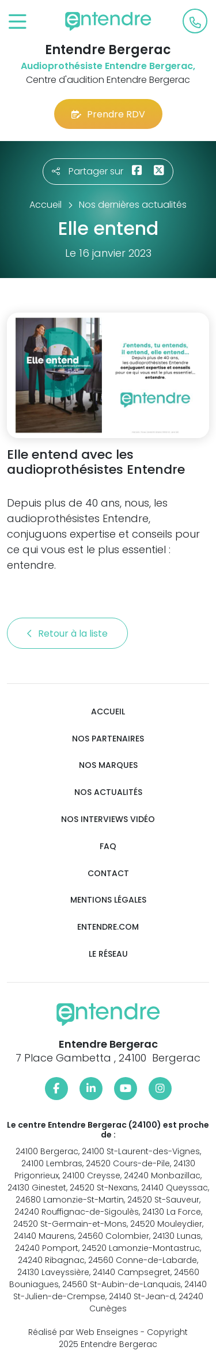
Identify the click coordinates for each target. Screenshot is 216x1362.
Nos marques (108, 765)
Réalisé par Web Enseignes (83, 1332)
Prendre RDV (108, 114)
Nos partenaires (108, 739)
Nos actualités (108, 792)
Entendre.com (108, 927)
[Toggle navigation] (17, 22)
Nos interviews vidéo (108, 819)
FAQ (108, 846)
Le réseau (108, 954)
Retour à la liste (67, 633)
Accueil (108, 712)
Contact (108, 873)
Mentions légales (108, 900)
